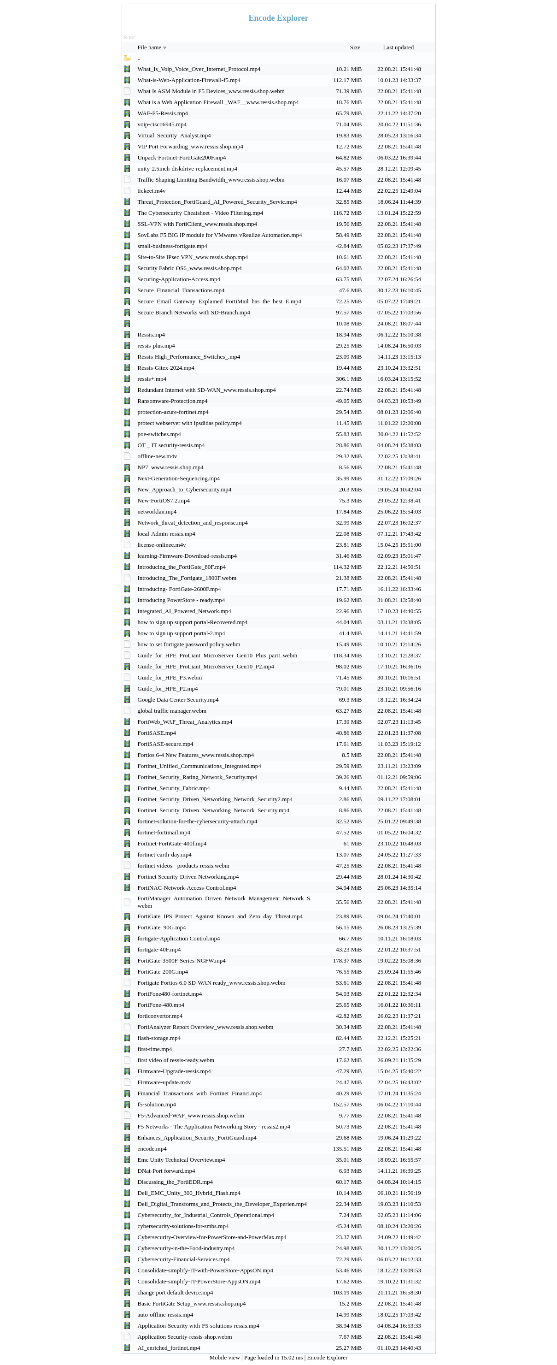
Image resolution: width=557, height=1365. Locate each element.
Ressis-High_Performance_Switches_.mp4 (189, 356)
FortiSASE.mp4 (157, 732)
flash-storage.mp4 (159, 1037)
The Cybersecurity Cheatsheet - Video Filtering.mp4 (201, 212)
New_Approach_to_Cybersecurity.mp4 (185, 489)
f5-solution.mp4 (157, 1104)
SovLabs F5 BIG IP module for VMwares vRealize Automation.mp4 (220, 234)
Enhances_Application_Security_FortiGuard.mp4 (197, 1137)
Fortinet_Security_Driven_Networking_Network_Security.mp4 (214, 810)
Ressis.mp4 (151, 334)
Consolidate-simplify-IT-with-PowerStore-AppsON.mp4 (206, 1270)
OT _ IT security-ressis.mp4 (171, 445)
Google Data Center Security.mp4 (178, 699)
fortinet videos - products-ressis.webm (183, 865)
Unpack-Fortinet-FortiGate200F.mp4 (182, 157)
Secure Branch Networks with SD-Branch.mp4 (194, 312)
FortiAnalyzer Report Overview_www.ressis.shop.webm (206, 1026)
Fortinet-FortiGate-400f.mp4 (172, 843)
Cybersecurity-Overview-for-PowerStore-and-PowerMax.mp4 (212, 1237)
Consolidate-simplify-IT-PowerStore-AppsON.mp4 (199, 1281)
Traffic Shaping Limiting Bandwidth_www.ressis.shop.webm (211, 179)
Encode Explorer (327, 1357)
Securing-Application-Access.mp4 (179, 279)
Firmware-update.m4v (164, 1082)
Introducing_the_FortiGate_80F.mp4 (182, 566)
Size (356, 47)
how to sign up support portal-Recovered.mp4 (193, 622)
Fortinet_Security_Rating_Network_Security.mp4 (197, 777)
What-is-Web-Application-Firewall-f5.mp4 (189, 80)
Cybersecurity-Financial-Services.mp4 (184, 1259)
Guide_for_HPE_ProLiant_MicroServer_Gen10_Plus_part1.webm (218, 655)
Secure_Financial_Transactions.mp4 (181, 290)
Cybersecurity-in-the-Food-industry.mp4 (186, 1248)
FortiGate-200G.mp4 (163, 971)
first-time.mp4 (155, 1049)
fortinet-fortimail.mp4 (164, 832)
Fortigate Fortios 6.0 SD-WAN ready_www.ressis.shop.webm (212, 982)
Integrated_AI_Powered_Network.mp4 (184, 611)
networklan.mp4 (157, 511)
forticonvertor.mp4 (160, 1015)
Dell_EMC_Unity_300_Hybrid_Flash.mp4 (189, 1192)
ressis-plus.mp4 (156, 345)
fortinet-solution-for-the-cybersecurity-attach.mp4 (198, 821)
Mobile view (225, 1357)
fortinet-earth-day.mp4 (165, 854)
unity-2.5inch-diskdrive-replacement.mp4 (188, 168)
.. (139, 57)
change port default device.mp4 (175, 1292)
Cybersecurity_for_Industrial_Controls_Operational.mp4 (206, 1214)
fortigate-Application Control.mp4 (179, 938)
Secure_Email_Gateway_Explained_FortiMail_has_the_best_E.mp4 (220, 301)
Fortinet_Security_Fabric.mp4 (174, 788)
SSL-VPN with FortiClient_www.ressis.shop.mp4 (198, 223)
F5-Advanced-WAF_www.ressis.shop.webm (191, 1115)
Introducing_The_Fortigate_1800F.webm (187, 577)
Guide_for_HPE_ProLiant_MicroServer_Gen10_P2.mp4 (206, 666)
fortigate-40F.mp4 (159, 949)
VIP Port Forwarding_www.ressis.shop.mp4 (190, 146)
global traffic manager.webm (172, 710)
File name (153, 47)
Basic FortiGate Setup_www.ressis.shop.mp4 (192, 1303)
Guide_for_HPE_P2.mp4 (168, 688)
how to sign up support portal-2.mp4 (181, 633)
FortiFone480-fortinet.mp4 (170, 993)
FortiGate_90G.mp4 (162, 927)
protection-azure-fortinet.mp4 (173, 411)
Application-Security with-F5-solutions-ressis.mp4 (198, 1325)
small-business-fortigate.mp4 (172, 245)
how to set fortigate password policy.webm (189, 644)
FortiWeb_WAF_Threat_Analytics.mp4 (185, 721)
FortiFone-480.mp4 (161, 1004)
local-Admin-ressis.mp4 (166, 533)
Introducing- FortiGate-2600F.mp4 (179, 588)
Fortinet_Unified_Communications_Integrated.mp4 (199, 765)
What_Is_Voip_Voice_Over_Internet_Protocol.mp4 (199, 68)
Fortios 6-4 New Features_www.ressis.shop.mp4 (196, 754)
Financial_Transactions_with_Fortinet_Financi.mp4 (200, 1093)
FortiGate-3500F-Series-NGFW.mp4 (182, 960)
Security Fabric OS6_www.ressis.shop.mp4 (190, 268)
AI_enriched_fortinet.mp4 (169, 1347)
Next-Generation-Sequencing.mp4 (179, 478)
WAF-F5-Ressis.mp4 (163, 113)
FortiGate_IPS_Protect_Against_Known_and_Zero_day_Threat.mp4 (220, 916)
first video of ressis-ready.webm (176, 1060)
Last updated (399, 47)
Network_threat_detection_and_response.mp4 (193, 522)
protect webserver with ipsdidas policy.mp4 (190, 423)
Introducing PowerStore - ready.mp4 (181, 600)
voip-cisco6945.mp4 (162, 124)
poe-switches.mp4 (159, 434)
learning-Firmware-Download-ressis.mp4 (187, 555)
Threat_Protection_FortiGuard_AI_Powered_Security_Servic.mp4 (217, 201)
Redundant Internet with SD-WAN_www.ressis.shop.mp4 (207, 389)
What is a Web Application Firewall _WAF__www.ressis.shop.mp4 (218, 102)
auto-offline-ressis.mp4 (165, 1314)
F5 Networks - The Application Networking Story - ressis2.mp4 (214, 1126)
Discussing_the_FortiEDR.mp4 (175, 1181)
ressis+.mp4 (152, 378)
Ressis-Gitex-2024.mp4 (166, 367)
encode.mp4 (152, 1148)
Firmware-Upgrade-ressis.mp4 (174, 1071)
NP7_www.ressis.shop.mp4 (171, 467)
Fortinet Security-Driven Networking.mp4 (188, 876)
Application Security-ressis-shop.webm (185, 1336)
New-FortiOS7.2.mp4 (164, 500)
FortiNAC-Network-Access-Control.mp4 (187, 887)
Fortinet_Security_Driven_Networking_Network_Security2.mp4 (215, 799)
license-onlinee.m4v (162, 544)
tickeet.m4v (152, 190)
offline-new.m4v (157, 456)
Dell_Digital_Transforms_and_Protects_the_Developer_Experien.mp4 (222, 1203)
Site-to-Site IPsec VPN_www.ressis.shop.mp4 (193, 257)
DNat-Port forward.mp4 (166, 1170)
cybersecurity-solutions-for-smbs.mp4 (183, 1226)
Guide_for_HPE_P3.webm (170, 677)
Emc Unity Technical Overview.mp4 (181, 1159)
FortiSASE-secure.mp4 (165, 743)
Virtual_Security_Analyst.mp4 (174, 135)
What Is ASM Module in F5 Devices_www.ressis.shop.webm (211, 91)
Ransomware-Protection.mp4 (173, 400)
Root (129, 37)
